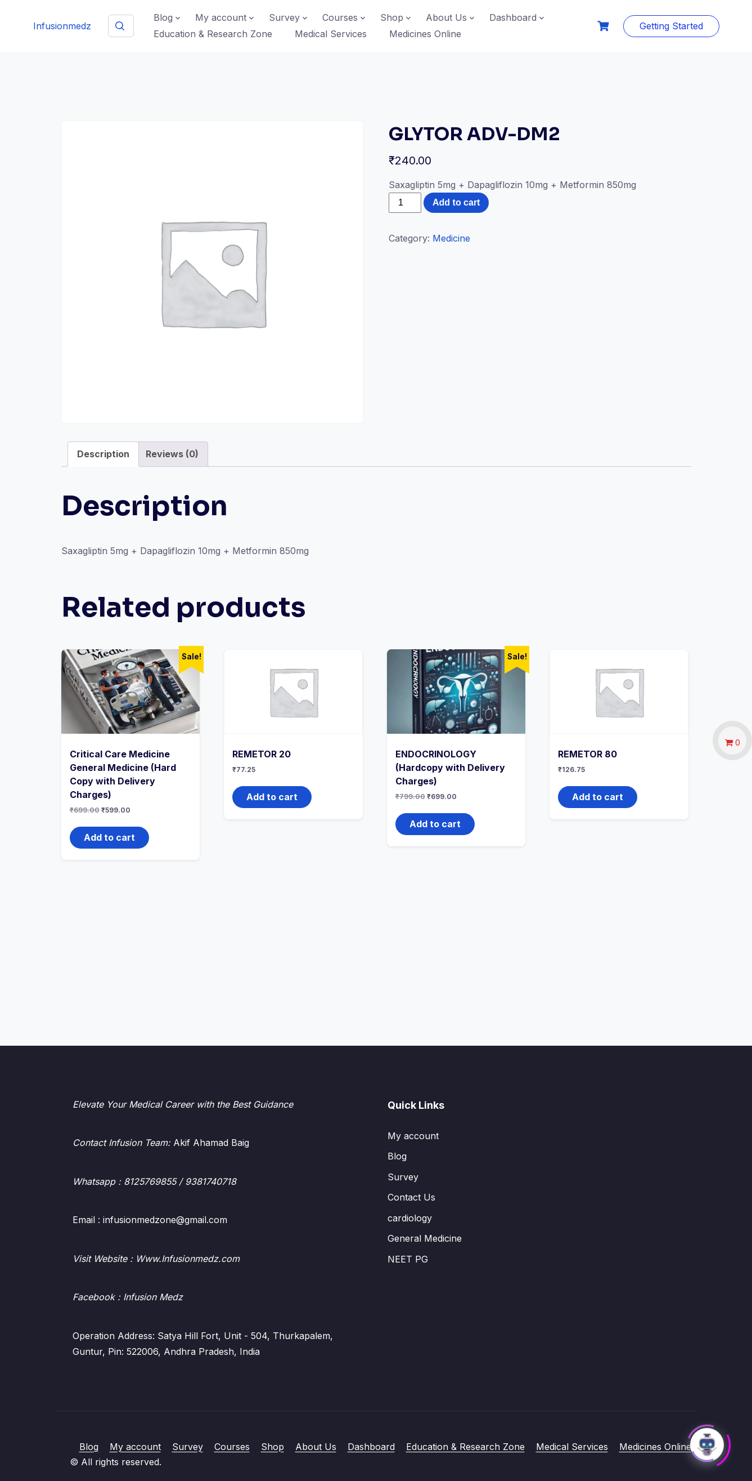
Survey (284, 17)
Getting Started (671, 26)
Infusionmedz (62, 26)
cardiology (410, 1218)
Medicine (451, 238)
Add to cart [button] (109, 837)
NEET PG (408, 1259)
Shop (391, 17)
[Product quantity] (405, 203)
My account (220, 17)
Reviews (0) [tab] (172, 454)
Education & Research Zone (213, 33)
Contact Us (411, 1197)
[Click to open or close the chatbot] (707, 1441)
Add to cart (456, 202)
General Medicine (425, 1238)
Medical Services (331, 33)
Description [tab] (103, 454)
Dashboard (513, 17)
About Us (446, 17)
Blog (163, 17)
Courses (340, 17)
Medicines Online (425, 33)
